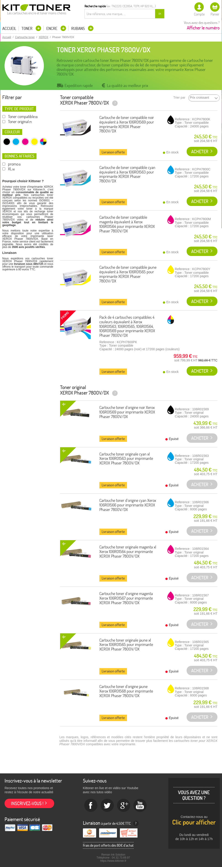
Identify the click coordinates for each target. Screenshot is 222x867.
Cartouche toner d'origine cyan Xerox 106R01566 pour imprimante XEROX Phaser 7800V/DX (127, 505)
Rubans (78, 28)
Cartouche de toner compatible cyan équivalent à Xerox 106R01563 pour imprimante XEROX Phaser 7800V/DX (127, 174)
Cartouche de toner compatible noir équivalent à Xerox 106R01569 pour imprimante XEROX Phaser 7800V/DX (126, 124)
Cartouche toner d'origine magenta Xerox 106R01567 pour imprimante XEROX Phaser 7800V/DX (126, 598)
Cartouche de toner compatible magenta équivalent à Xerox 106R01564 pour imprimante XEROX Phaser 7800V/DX (127, 224)
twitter (107, 805)
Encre (52, 28)
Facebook (91, 805)
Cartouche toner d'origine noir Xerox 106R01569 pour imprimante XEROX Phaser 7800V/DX (127, 412)
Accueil (9, 28)
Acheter (199, 151)
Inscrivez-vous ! (27, 803)
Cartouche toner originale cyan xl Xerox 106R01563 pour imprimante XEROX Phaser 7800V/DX (126, 458)
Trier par (179, 97)
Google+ (124, 805)
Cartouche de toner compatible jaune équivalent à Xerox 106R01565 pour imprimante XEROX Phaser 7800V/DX (127, 274)
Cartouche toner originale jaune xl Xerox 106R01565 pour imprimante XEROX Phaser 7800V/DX (126, 645)
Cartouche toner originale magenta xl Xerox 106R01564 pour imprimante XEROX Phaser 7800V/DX (127, 551)
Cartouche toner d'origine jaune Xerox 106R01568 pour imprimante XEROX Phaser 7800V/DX (126, 691)
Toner (27, 28)
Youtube (140, 805)
